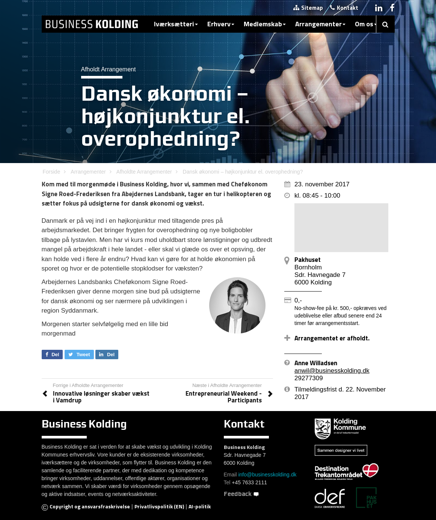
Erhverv (220, 24)
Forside (51, 172)
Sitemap (308, 7)
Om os (366, 24)
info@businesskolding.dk (267, 475)
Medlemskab (265, 24)
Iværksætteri (176, 24)
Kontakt (344, 7)
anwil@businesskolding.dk (332, 370)
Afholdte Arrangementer (144, 172)
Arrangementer (320, 24)
